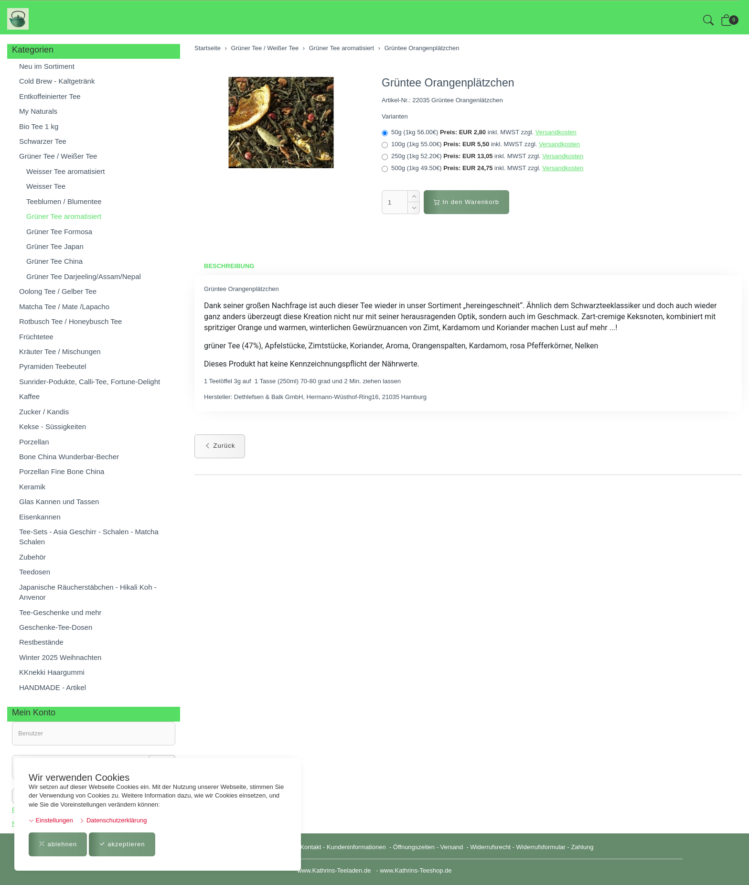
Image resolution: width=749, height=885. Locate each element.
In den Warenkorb (466, 201)
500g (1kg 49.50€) (482, 168)
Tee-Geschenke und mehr (60, 612)
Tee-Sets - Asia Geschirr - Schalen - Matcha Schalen (89, 537)
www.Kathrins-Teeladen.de (334, 870)
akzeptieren (122, 844)
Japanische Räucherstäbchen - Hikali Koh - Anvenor (88, 592)
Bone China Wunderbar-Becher (69, 457)
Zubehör (32, 557)
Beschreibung (229, 266)
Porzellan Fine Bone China (61, 471)
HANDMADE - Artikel (52, 687)
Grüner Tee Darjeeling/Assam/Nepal (83, 276)
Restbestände (41, 642)
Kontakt (310, 847)
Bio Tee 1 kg (38, 126)
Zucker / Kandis (44, 412)
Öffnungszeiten (414, 847)
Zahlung (582, 847)
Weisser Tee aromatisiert (65, 171)
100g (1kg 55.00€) (481, 144)
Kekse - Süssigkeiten (52, 426)
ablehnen (58, 844)
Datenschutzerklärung (113, 820)
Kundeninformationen (357, 847)
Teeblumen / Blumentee (64, 201)
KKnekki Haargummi (52, 672)
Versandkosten (556, 132)
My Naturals (38, 111)
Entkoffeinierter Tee (50, 96)
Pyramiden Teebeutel (52, 366)
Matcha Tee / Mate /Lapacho (64, 306)
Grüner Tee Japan (55, 246)
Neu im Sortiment (47, 66)
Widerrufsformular (541, 847)
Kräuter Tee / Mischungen (60, 351)
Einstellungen (51, 820)
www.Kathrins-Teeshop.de (415, 870)
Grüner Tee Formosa (59, 231)
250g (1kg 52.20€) (482, 156)
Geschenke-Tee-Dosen (55, 627)
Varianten (395, 116)
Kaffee (29, 396)
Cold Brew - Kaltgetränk (57, 81)
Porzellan (34, 442)
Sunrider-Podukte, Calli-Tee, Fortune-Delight (89, 382)
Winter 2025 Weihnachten (60, 657)
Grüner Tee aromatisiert (63, 216)
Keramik (32, 487)
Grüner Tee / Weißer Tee (58, 156)
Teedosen (34, 572)
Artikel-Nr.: (396, 100)
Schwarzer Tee (42, 141)
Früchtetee (36, 337)
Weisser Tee (45, 186)
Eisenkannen (40, 517)
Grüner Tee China (54, 261)
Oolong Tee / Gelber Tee (57, 291)
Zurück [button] (219, 445)
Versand (451, 847)
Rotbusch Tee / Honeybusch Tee (70, 321)
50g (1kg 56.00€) (479, 132)
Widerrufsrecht (490, 847)
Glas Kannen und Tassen (59, 501)
